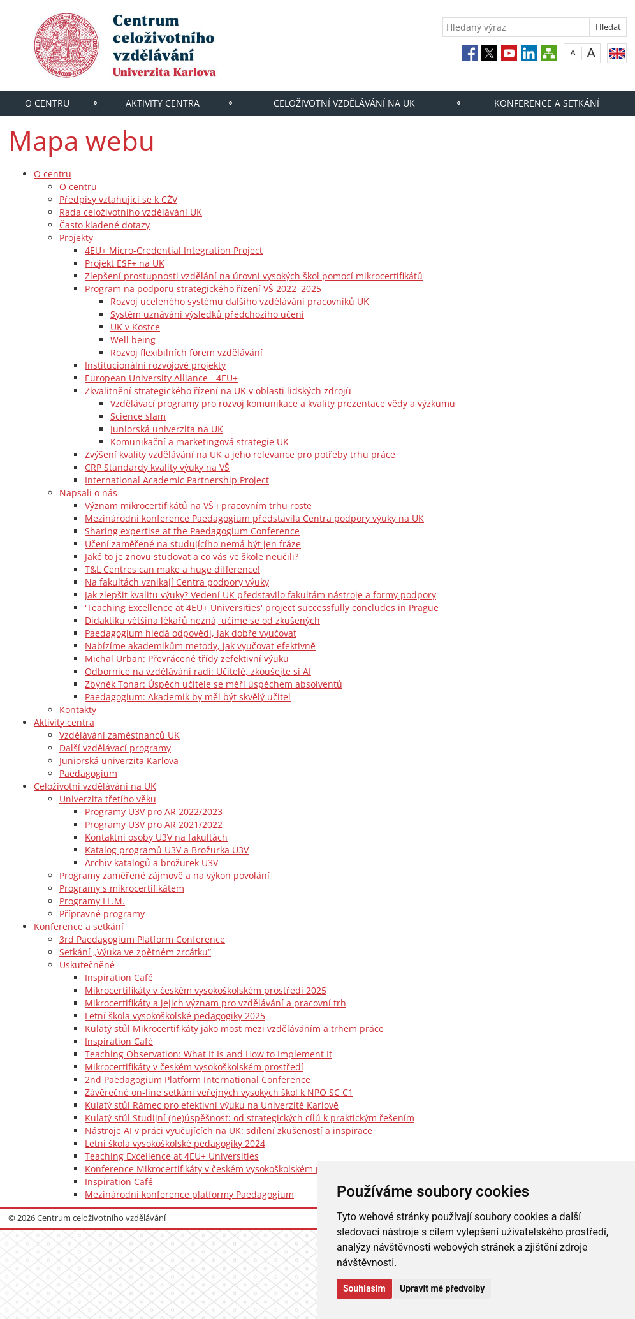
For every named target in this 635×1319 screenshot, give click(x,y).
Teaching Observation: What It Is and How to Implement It (208, 1054)
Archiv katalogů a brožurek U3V (151, 863)
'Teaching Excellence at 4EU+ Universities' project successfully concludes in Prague (262, 607)
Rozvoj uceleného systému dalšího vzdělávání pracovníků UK (239, 301)
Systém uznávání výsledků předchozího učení (207, 314)
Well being (133, 340)
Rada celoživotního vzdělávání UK (130, 212)
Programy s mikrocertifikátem (121, 888)
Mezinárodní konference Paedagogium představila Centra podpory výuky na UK (254, 518)
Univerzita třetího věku (107, 799)
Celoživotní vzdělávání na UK (344, 103)
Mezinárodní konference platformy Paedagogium (189, 1194)
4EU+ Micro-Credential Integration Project (174, 250)
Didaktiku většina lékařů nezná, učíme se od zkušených (202, 620)
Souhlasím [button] (364, 1288)
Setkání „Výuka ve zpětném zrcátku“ (135, 952)
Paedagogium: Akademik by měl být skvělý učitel (188, 697)
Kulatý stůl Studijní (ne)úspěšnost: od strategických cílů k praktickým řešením (249, 1118)
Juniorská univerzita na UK (166, 429)
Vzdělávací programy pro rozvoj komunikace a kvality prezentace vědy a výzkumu (282, 403)
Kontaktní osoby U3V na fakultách (156, 837)
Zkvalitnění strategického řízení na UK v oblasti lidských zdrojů (218, 391)
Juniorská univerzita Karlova (119, 761)
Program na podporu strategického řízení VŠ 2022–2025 (203, 289)
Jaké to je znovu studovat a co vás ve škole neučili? (191, 556)
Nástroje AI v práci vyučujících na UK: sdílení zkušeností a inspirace (228, 1130)
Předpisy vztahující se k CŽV (118, 199)
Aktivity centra (163, 103)
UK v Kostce (135, 327)
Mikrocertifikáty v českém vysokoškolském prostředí (194, 1067)
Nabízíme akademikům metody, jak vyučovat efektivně (200, 646)
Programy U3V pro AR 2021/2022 (154, 824)
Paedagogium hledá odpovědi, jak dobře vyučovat (190, 633)
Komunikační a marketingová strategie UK (199, 442)
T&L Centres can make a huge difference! (172, 569)
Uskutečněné (87, 965)
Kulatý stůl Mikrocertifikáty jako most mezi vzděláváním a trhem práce (234, 1028)
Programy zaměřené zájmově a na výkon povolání (164, 875)
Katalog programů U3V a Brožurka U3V (167, 850)
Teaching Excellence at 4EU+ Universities (172, 1156)
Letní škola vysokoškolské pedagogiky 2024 (175, 1143)
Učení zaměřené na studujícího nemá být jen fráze (193, 544)
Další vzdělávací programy (115, 748)
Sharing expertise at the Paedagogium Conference (192, 531)
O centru (47, 103)
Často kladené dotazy (104, 225)
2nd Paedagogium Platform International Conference (197, 1079)
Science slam (138, 416)
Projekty (76, 238)
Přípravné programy (102, 914)
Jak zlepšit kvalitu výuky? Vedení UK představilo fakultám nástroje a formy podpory (260, 595)
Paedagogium (88, 773)
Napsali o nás (88, 493)
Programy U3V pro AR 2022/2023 (154, 812)
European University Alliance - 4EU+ (161, 378)
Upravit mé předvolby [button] (442, 1288)
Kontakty (77, 710)
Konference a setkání (546, 103)
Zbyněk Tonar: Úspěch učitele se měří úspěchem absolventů (213, 684)
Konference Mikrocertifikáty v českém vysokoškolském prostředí (220, 1169)
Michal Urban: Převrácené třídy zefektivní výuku (187, 658)
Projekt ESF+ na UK (124, 263)
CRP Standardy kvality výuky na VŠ (157, 467)
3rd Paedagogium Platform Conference (142, 939)
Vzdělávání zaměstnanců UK (119, 735)
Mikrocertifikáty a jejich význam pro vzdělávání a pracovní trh (215, 1003)
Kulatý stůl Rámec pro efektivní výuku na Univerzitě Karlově (212, 1105)
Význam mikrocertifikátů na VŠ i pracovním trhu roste (198, 505)
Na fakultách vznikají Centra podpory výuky (177, 582)
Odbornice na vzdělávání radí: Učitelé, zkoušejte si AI (198, 671)
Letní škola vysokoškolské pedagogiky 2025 (175, 1016)
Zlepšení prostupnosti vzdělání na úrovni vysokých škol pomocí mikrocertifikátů (254, 276)
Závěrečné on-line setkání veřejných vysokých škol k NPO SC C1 (219, 1092)
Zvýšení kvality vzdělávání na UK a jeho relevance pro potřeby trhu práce (240, 454)
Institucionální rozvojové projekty (155, 365)
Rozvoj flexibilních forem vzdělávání (186, 352)
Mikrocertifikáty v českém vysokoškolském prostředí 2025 (205, 990)
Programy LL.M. (92, 901)
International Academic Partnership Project (177, 480)
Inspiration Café (119, 977)
